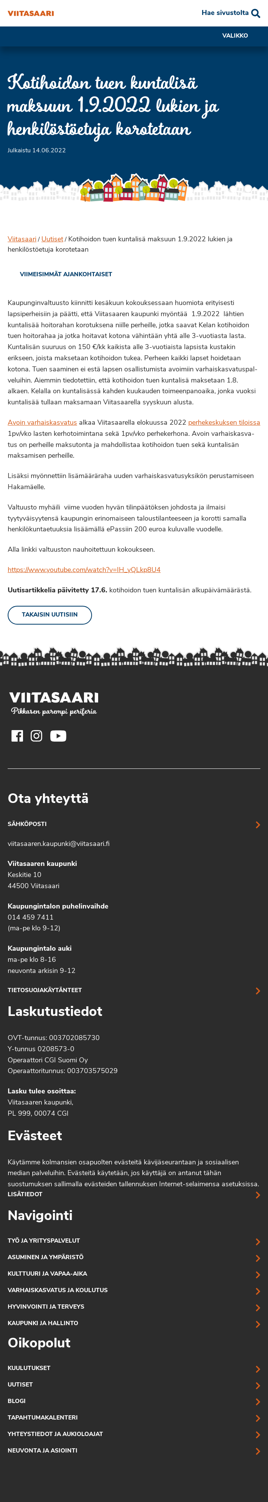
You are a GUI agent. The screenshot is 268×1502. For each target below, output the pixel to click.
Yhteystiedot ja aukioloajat (55, 1435)
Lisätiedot (25, 1195)
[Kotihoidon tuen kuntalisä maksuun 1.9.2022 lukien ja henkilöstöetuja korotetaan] (31, 13)
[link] (60, 275)
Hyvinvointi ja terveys (46, 1307)
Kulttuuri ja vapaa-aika (47, 1274)
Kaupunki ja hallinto (43, 1324)
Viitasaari (22, 239)
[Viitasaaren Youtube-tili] (58, 736)
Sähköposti (27, 825)
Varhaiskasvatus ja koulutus (58, 1291)
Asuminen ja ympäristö (46, 1258)
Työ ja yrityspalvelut (44, 1241)
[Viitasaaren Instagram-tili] (36, 736)
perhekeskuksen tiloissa (224, 423)
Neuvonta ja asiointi (42, 1451)
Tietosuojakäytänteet (45, 991)
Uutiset (52, 239)
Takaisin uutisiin (50, 615)
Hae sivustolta (225, 13)
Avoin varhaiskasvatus (42, 423)
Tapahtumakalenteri (43, 1418)
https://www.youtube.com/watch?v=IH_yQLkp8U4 (84, 570)
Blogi (17, 1402)
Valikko (241, 36)
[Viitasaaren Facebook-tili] (17, 736)
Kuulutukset (29, 1369)
